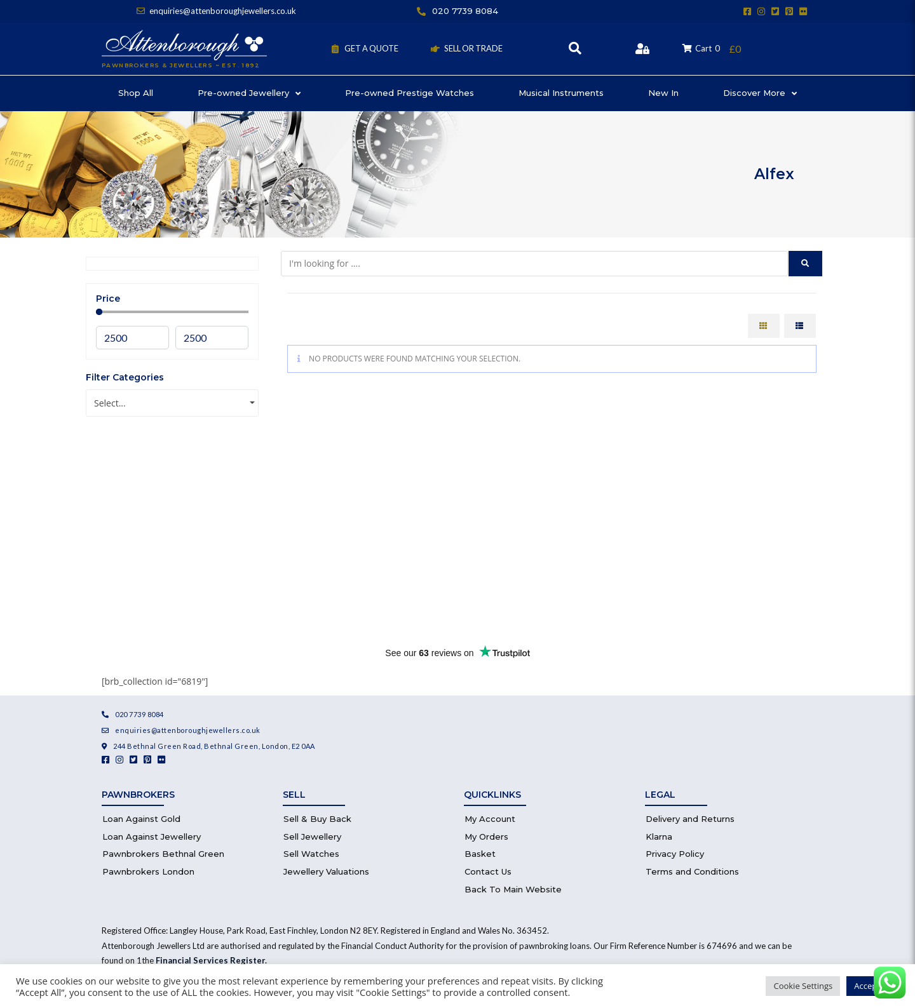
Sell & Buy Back (317, 819)
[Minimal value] (172, 312)
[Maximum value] (212, 338)
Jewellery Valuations (326, 871)
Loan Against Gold (141, 819)
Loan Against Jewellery (151, 836)
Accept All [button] (872, 985)
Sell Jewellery (312, 836)
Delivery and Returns (690, 819)
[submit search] (805, 263)
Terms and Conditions (692, 871)
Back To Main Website (513, 889)
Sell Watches (311, 854)
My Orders (486, 836)
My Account (489, 819)
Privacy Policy (675, 854)
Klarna (659, 836)
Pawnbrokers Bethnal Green (163, 854)
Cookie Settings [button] (802, 985)
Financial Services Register (210, 960)
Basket (480, 854)
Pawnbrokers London (148, 871)
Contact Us (488, 871)
